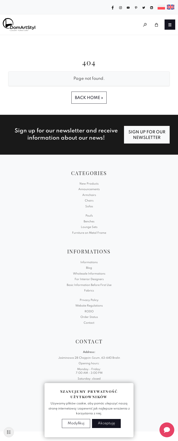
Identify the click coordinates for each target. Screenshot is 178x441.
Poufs (89, 215)
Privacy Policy (89, 300)
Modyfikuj (76, 423)
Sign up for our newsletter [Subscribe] (146, 135)
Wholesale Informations (89, 273)
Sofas (89, 206)
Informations (89, 262)
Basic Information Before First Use (89, 285)
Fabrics (89, 290)
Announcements (89, 189)
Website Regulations (89, 305)
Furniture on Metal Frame (89, 233)
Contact (89, 323)
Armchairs (89, 195)
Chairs (89, 200)
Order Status (89, 317)
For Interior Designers (89, 279)
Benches (89, 221)
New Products (89, 183)
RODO (89, 311)
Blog (89, 268)
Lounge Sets (89, 227)
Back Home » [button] (89, 98)
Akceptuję (106, 423)
